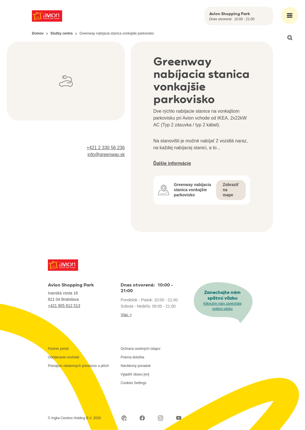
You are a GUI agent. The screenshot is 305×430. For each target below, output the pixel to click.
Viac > (126, 314)
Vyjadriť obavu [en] (135, 374)
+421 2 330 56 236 (106, 147)
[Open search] (289, 37)
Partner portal (58, 349)
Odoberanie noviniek (63, 357)
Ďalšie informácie (172, 163)
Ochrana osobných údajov (140, 349)
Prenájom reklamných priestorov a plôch (78, 366)
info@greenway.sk (106, 154)
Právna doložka (132, 357)
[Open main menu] (289, 15)
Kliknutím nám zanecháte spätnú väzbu (222, 306)
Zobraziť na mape (231, 189)
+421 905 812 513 (64, 305)
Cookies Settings (133, 383)
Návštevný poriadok (136, 366)
